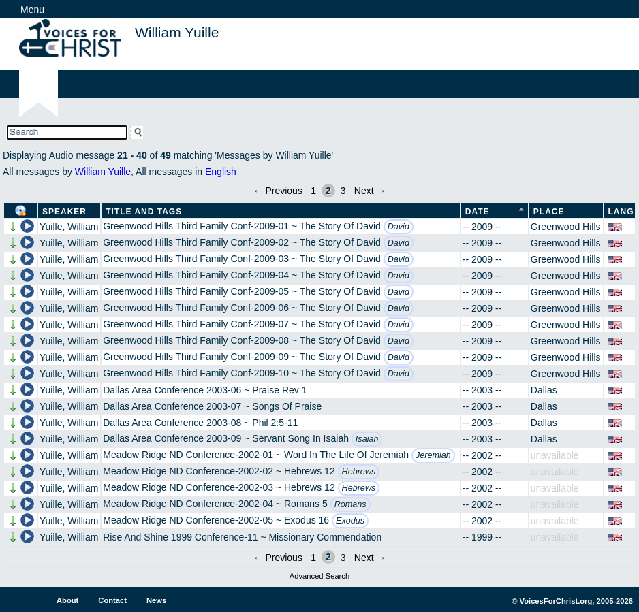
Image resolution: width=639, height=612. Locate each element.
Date (477, 211)
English (220, 171)
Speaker (64, 211)
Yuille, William (69, 226)
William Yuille (103, 171)
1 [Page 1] (313, 190)
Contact (112, 600)
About (67, 600)
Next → (370, 190)
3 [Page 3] (343, 190)
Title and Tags (144, 211)
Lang (621, 211)
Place (549, 211)
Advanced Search (319, 576)
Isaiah (367, 439)
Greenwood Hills (566, 226)
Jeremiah (433, 455)
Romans (350, 504)
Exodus (350, 521)
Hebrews (359, 472)
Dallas (544, 390)
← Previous (277, 190)
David (398, 226)
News (156, 600)
